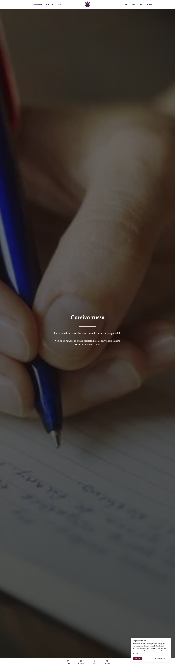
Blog (133, 4)
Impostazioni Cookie (160, 658)
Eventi (149, 4)
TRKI (126, 4)
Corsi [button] (25, 4)
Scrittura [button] (49, 4)
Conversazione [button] (36, 4)
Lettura (59, 4)
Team (141, 4)
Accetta (137, 658)
